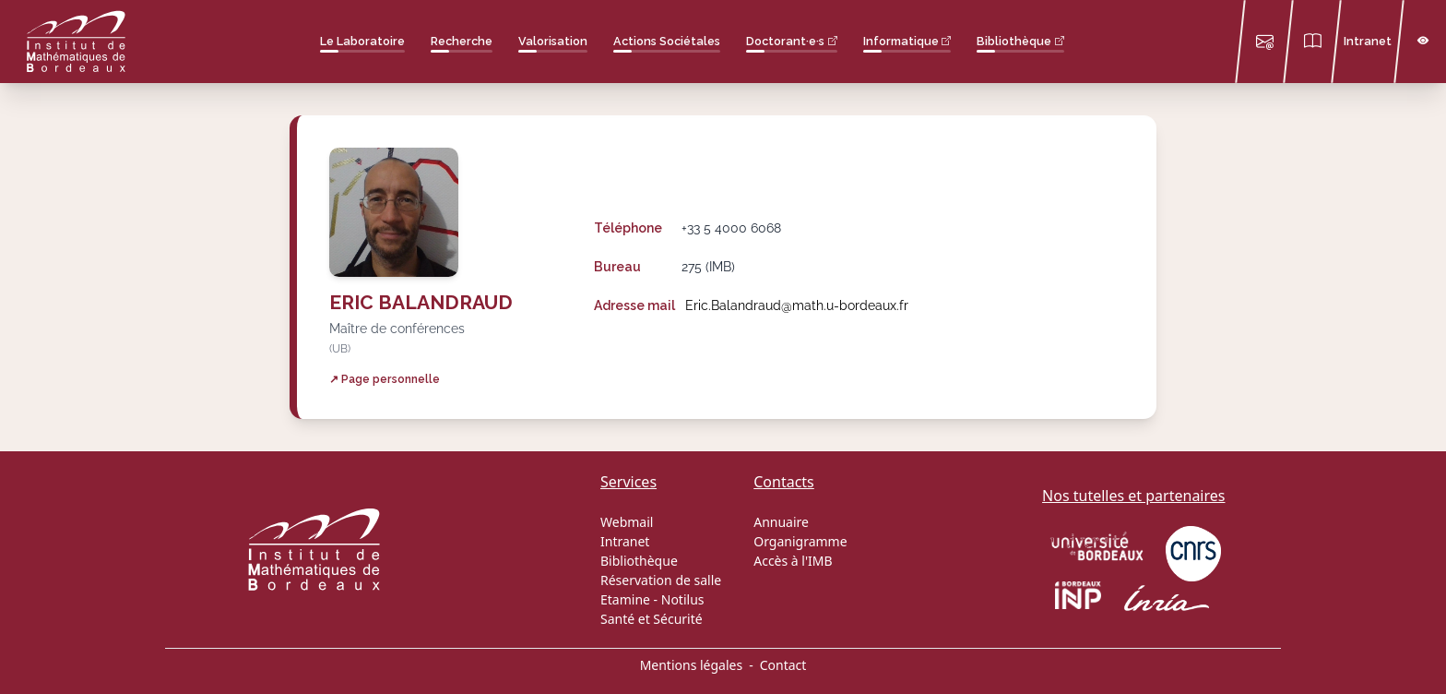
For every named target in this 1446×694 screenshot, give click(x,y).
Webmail (626, 522)
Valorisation (552, 41)
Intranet (1368, 41)
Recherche (461, 41)
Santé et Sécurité (651, 619)
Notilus (683, 599)
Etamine (625, 599)
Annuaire (781, 522)
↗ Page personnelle (384, 379)
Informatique (901, 41)
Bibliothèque (1014, 41)
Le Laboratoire (362, 41)
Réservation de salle (660, 580)
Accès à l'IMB (792, 560)
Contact (783, 665)
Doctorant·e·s (785, 41)
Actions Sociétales (666, 41)
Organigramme (800, 541)
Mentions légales (691, 665)
